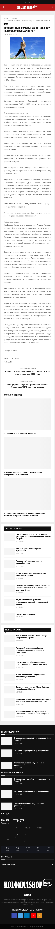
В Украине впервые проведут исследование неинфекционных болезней (23, 473)
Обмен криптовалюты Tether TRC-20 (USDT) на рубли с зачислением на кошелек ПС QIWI (33, 536)
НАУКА (6, 24)
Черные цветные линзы (26, 614)
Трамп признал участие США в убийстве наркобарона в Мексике (32, 688)
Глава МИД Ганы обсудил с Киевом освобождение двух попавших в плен (31, 663)
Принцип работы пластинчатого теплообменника (29, 562)
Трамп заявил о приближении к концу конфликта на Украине (31, 637)
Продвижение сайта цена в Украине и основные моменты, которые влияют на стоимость (24, 514)
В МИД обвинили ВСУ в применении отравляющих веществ (30, 676)
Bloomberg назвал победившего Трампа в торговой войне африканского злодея (33, 700)
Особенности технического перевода (20, 433)
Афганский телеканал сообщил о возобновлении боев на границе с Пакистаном (30, 650)
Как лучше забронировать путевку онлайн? (31, 750)
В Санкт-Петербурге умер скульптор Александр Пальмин (31, 574)
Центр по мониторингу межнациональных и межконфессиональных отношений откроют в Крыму (33, 588)
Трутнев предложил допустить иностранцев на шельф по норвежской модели (32, 602)
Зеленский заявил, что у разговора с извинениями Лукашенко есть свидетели (32, 713)
